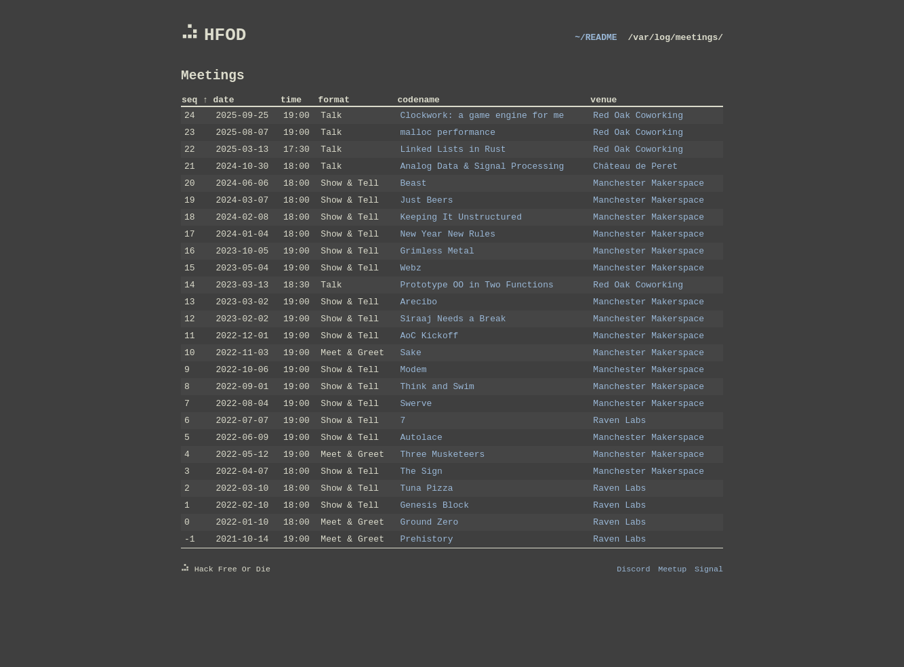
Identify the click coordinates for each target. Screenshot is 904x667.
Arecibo (419, 335)
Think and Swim (437, 430)
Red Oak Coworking (638, 126)
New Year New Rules (447, 259)
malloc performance (447, 145)
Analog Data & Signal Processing (482, 183)
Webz (411, 297)
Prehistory (426, 600)
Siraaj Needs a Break (453, 354)
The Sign (421, 525)
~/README (596, 41)
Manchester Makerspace (648, 202)
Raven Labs (619, 468)
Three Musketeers (442, 506)
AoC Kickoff (429, 373)
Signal (709, 632)
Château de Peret (635, 183)
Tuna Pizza (426, 544)
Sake (411, 392)
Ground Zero (429, 581)
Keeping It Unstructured (461, 240)
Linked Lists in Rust (453, 164)
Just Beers (426, 221)
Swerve (416, 449)
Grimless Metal (437, 278)
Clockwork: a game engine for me (482, 126)
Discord (633, 632)
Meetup (672, 632)
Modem (413, 411)
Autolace (421, 487)
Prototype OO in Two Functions (477, 316)
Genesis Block (434, 563)
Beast (413, 202)
